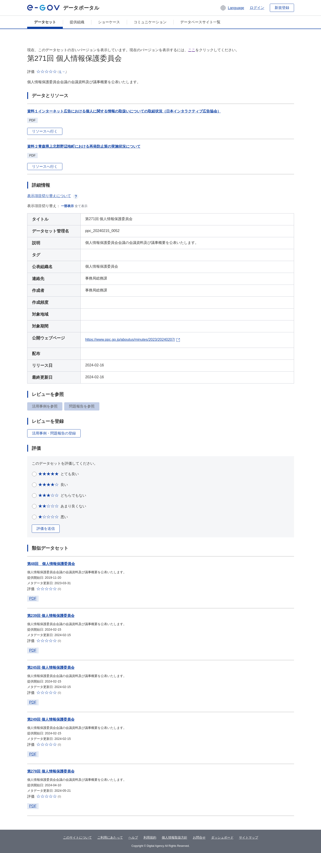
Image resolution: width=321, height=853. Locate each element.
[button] (232, 8)
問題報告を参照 (82, 406)
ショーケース (109, 22)
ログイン (257, 8)
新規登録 (282, 8)
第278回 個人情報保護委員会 (50, 771)
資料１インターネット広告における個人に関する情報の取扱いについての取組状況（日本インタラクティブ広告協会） (124, 111)
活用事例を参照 (45, 406)
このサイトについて (77, 837)
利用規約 (149, 837)
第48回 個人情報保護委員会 (51, 564)
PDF (33, 598)
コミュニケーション (150, 22)
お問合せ (199, 837)
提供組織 (77, 22)
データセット (45, 22)
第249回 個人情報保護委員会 (50, 719)
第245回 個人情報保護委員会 (50, 667)
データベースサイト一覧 (200, 22)
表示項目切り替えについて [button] (52, 196)
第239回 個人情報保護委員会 (50, 616)
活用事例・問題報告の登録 (54, 433)
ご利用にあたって (110, 837)
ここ (191, 50)
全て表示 (81, 206)
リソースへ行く (45, 131)
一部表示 (67, 206)
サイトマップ (248, 837)
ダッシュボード (222, 837)
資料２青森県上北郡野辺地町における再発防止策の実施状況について (84, 146)
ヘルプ (133, 837)
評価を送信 (46, 528)
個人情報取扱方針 (174, 837)
